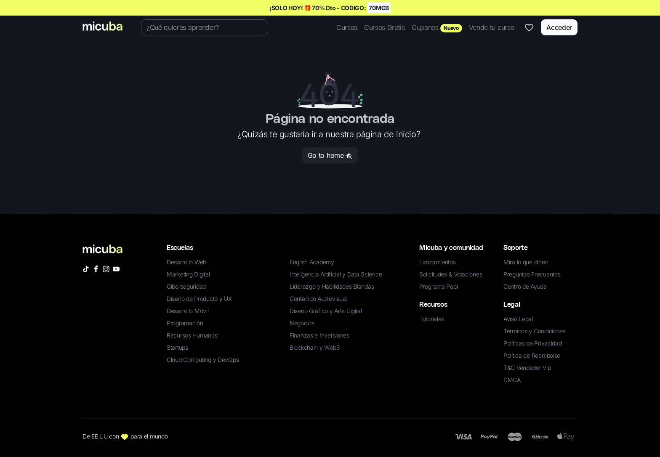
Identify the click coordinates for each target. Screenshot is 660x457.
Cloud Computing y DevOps (203, 359)
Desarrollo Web (186, 262)
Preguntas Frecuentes (531, 274)
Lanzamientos (437, 262)
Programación (185, 323)
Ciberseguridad (186, 286)
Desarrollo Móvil (188, 310)
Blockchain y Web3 (314, 347)
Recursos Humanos (192, 335)
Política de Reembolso (531, 355)
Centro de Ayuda (525, 286)
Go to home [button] (330, 155)
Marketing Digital (188, 274)
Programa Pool (438, 286)
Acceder (559, 27)
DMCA (512, 379)
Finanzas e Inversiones (319, 335)
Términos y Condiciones (534, 331)
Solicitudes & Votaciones (450, 274)
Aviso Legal (518, 318)
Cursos (346, 27)
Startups (177, 347)
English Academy (312, 262)
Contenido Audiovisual (318, 298)
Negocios (302, 323)
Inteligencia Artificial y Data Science (336, 274)
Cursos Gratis (384, 27)
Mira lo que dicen (525, 262)
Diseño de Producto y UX (199, 298)
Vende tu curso (491, 27)
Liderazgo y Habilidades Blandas (332, 286)
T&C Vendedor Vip (527, 367)
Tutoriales (431, 318)
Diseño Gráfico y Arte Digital (326, 310)
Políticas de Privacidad (532, 343)
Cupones (437, 27)
